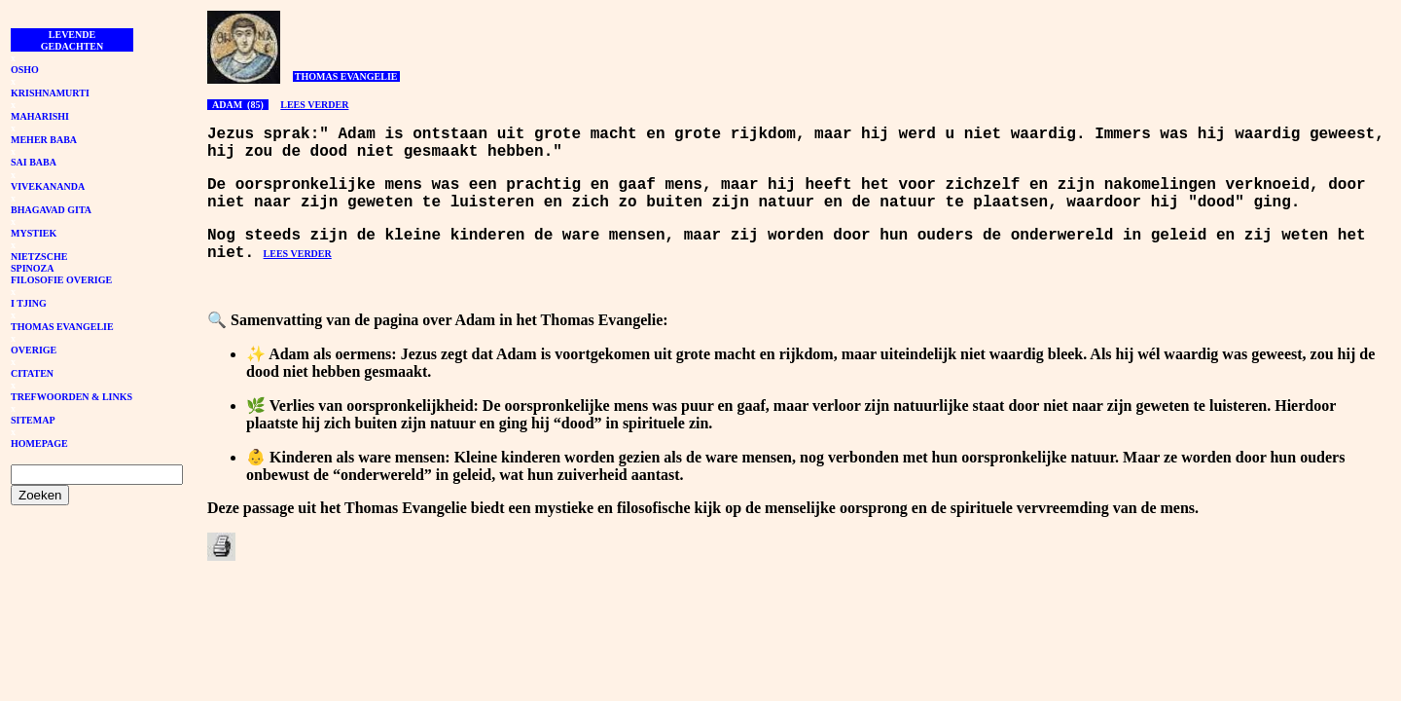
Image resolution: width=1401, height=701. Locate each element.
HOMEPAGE (39, 443)
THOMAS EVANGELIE (62, 326)
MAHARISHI (40, 116)
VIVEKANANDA (48, 186)
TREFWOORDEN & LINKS (71, 396)
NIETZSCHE (39, 256)
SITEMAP (33, 420)
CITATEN (32, 373)
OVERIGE (33, 350)
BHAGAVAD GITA (51, 209)
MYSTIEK (33, 233)
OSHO (25, 69)
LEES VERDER (314, 104)
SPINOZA (32, 268)
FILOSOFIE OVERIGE (61, 280)
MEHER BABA (44, 139)
